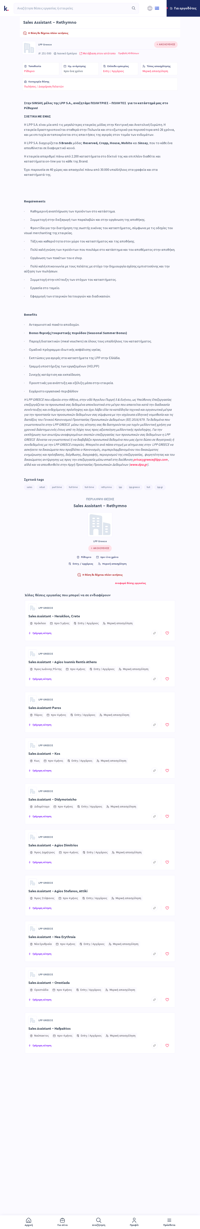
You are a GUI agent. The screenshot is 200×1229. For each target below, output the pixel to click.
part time (57, 487)
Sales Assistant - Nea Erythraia (52, 937)
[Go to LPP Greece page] (29, 48)
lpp (120, 487)
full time (73, 487)
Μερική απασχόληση (155, 71)
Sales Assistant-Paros (44, 708)
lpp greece (134, 487)
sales (29, 487)
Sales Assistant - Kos (44, 753)
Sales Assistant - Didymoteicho (52, 799)
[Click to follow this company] (166, 44)
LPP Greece (45, 44)
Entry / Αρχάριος (113, 71)
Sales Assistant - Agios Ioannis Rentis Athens (62, 662)
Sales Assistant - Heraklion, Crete (54, 616)
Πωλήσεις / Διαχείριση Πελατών (44, 87)
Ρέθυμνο (29, 71)
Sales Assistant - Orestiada (49, 982)
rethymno (106, 487)
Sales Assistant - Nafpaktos (49, 1028)
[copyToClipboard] (154, 633)
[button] (183, 8)
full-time (89, 487)
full (148, 487)
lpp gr (160, 487)
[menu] (100, 1222)
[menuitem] (29, 1222)
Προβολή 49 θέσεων (128, 53)
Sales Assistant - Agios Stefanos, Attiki (57, 891)
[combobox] (71, 8)
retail (42, 487)
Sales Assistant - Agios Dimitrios (53, 845)
